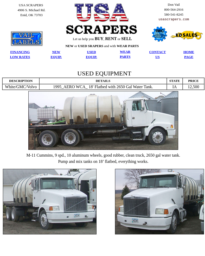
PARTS (125, 57)
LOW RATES (20, 57)
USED (91, 52)
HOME (188, 52)
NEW (56, 52)
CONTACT (157, 52)
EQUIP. (56, 57)
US (157, 57)
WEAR (125, 52)
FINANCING (20, 52)
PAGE (188, 57)
